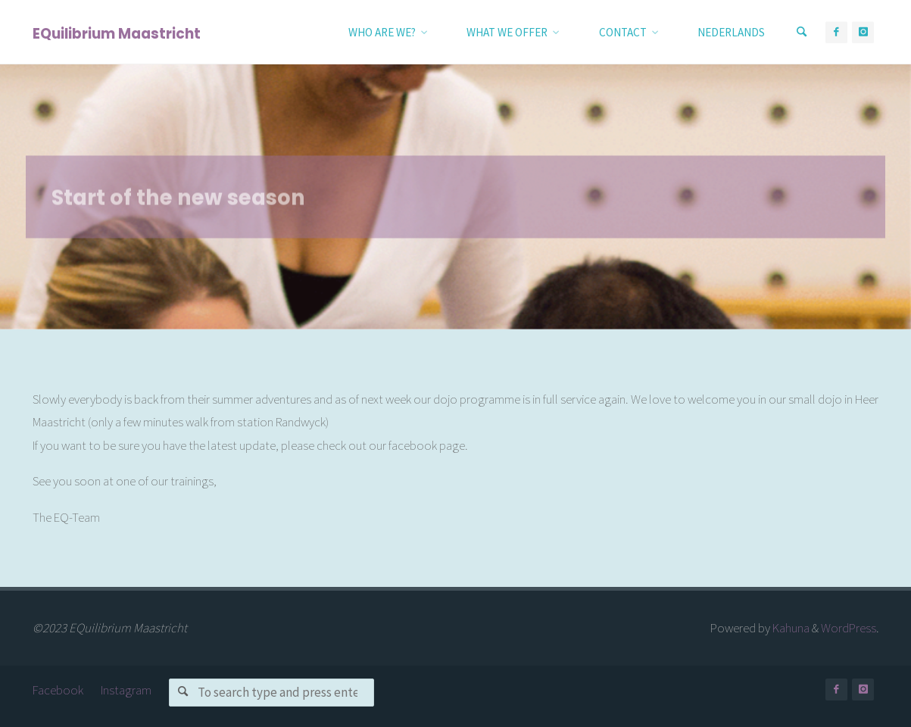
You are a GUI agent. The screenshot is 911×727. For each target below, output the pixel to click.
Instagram (126, 690)
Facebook (58, 690)
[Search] (802, 32)
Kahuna (790, 627)
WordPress (848, 627)
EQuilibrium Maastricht (117, 33)
